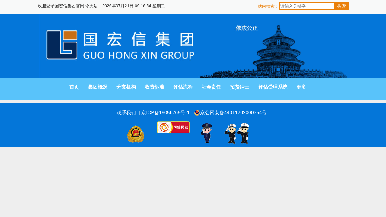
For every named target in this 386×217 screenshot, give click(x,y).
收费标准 (154, 87)
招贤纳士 (239, 87)
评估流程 (183, 87)
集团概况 (97, 87)
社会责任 (211, 87)
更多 (301, 87)
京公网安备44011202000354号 (230, 113)
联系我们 (126, 112)
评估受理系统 (272, 87)
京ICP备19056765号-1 (165, 112)
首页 (74, 87)
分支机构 (126, 87)
